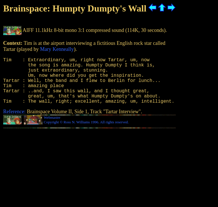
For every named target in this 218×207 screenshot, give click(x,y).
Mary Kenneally (57, 49)
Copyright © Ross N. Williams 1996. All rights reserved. (86, 132)
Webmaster (52, 128)
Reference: (14, 122)
